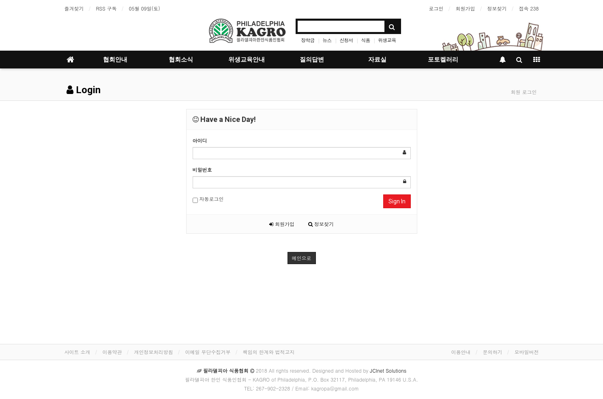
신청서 (346, 39)
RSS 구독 (106, 8)
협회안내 (115, 59)
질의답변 (312, 59)
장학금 (307, 39)
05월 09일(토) (144, 8)
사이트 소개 (77, 351)
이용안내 (461, 351)
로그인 (436, 8)
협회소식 (181, 59)
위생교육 (387, 39)
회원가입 (465, 8)
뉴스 (326, 39)
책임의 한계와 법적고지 (269, 351)
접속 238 (529, 8)
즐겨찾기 (74, 8)
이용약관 (112, 351)
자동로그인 (208, 199)
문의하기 (492, 351)
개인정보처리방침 (153, 351)
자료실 (377, 59)
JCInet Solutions (388, 370)
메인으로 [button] (301, 257)
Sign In (397, 201)
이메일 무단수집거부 (208, 351)
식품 (365, 39)
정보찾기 (497, 8)
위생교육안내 (246, 59)
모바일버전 (527, 351)
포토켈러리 (443, 59)
